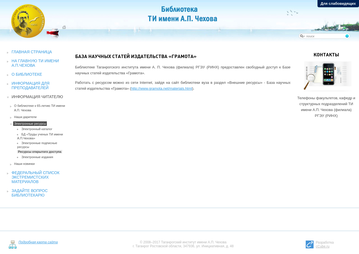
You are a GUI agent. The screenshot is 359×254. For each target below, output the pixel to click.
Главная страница (31, 52)
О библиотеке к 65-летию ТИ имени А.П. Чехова (39, 108)
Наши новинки (24, 163)
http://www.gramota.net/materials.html (161, 88)
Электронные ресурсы (30, 123)
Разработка (325, 244)
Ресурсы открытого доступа (39, 151)
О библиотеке (26, 74)
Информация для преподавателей (30, 85)
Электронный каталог (36, 129)
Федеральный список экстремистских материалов (35, 177)
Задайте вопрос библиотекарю (29, 192)
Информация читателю (37, 96)
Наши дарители (25, 117)
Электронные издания (37, 157)
